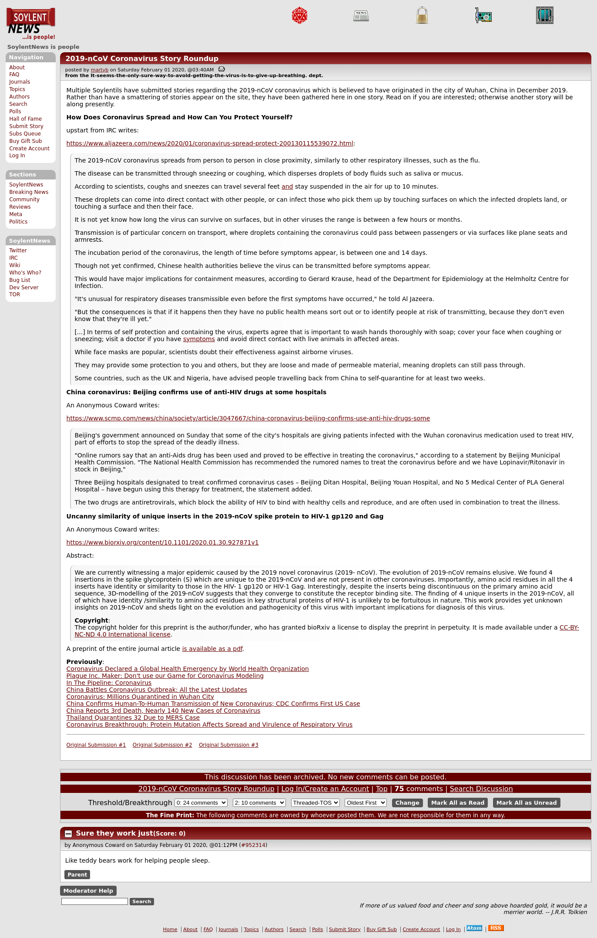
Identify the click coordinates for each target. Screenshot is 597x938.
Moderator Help (88, 890)
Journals (19, 82)
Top (382, 789)
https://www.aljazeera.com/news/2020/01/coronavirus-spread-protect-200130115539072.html (210, 143)
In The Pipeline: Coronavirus (109, 682)
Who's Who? (25, 273)
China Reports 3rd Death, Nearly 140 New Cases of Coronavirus (164, 710)
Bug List (19, 280)
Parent (77, 875)
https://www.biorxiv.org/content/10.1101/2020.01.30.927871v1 (163, 542)
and (287, 186)
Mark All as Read (458, 802)
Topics (17, 89)
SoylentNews (31, 24)
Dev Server (23, 287)
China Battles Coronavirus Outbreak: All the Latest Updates (157, 689)
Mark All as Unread (526, 802)
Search (18, 104)
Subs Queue (25, 134)
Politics (18, 222)
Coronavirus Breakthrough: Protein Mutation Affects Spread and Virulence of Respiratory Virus (210, 724)
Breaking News (28, 192)
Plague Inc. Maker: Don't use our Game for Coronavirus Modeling (165, 675)
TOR (14, 294)
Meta (15, 214)
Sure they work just (114, 833)
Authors (19, 97)
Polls (15, 111)
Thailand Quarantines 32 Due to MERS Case (133, 717)
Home (170, 929)
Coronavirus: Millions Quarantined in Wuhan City (140, 696)
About (17, 67)
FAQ (14, 74)
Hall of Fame (25, 119)
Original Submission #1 (96, 745)
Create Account (29, 149)
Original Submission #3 (228, 745)
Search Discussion (481, 789)
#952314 (253, 845)
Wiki (14, 265)
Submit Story (26, 126)
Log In (17, 155)
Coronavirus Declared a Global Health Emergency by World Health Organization (188, 668)
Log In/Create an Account (325, 789)
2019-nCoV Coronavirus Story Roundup (141, 58)
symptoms (199, 338)
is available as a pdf (212, 648)
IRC (13, 258)
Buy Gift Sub (25, 141)
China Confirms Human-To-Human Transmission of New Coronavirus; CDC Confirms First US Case (213, 703)
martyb (99, 70)
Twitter (18, 250)
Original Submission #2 (162, 745)
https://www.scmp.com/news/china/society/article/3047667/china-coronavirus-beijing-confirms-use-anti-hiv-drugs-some (248, 418)
